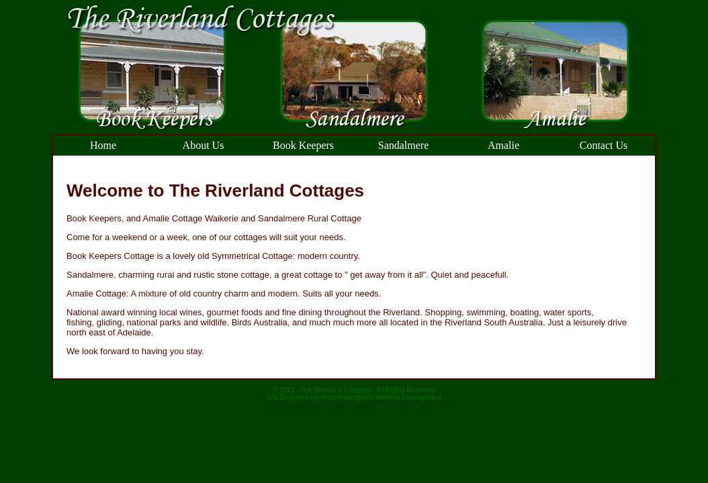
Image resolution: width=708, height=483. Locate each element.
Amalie (503, 145)
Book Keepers (303, 145)
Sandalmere (403, 145)
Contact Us (604, 145)
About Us (203, 145)
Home (103, 145)
